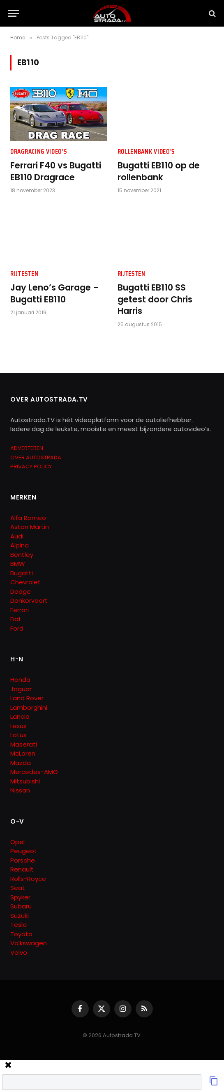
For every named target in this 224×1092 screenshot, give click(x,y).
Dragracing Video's (38, 152)
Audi (16, 536)
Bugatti (21, 573)
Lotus (18, 735)
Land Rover (27, 698)
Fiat (15, 619)
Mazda (20, 762)
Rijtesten (24, 274)
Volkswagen (28, 943)
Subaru (21, 906)
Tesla (18, 924)
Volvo (18, 952)
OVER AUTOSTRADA (35, 457)
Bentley (21, 554)
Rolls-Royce (28, 878)
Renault (22, 869)
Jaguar (21, 689)
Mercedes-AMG (34, 771)
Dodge (20, 591)
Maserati (23, 744)
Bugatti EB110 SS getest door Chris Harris (155, 299)
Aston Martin (29, 526)
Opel (17, 842)
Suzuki (19, 915)
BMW (17, 563)
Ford (16, 628)
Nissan (20, 790)
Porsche (22, 860)
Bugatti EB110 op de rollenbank (159, 171)
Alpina (19, 545)
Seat (17, 887)
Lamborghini (28, 707)
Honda (20, 679)
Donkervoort (29, 600)
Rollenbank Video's (147, 152)
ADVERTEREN (26, 448)
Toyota (21, 934)
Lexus (18, 726)
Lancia (20, 716)
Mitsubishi (25, 781)
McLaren (22, 753)
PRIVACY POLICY (31, 466)
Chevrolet (25, 582)
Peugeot (23, 851)
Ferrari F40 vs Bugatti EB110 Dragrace (55, 171)
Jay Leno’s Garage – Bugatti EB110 (54, 293)
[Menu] (13, 13)
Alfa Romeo (29, 517)
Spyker (20, 897)
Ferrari (19, 610)
